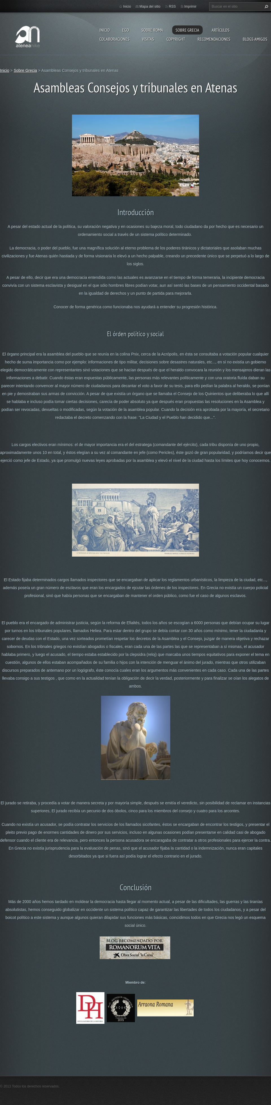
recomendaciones (214, 39)
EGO (125, 30)
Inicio (104, 30)
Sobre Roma (152, 30)
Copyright (176, 39)
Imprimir (190, 6)
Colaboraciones (114, 39)
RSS (172, 6)
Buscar (265, 6)
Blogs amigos (255, 39)
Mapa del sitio (149, 6)
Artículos (221, 30)
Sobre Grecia (187, 30)
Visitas (148, 39)
